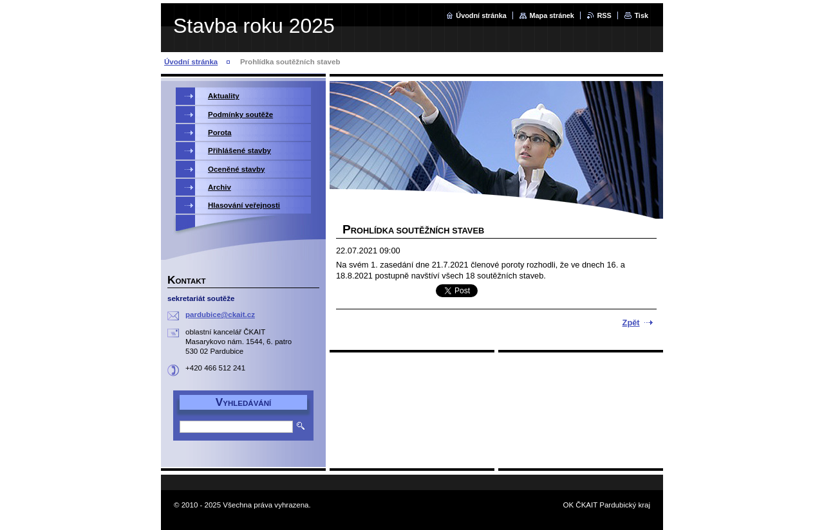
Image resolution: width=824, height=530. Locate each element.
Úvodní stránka (481, 15)
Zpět (631, 322)
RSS (604, 15)
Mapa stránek (551, 15)
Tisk (641, 15)
